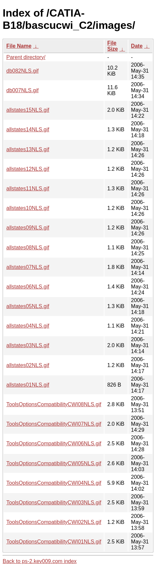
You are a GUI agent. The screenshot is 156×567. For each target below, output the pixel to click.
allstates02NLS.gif (27, 365)
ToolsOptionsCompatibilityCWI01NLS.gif (53, 541)
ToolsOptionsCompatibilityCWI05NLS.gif (53, 463)
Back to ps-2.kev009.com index (40, 561)
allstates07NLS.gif (27, 267)
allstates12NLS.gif (27, 169)
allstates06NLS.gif (27, 286)
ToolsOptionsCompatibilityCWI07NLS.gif (53, 424)
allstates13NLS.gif (27, 149)
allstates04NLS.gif (27, 326)
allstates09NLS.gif (27, 227)
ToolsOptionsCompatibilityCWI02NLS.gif (53, 522)
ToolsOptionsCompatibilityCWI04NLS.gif (53, 483)
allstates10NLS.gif (27, 208)
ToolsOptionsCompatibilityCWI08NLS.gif (53, 404)
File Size (112, 46)
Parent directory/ (25, 57)
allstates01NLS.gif (27, 385)
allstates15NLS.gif (27, 110)
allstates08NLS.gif (27, 247)
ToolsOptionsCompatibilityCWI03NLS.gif (53, 502)
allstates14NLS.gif (27, 129)
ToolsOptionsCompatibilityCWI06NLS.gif (53, 443)
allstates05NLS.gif (27, 306)
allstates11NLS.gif (27, 188)
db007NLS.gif (22, 90)
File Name (19, 46)
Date (137, 46)
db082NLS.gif (22, 71)
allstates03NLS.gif (27, 345)
